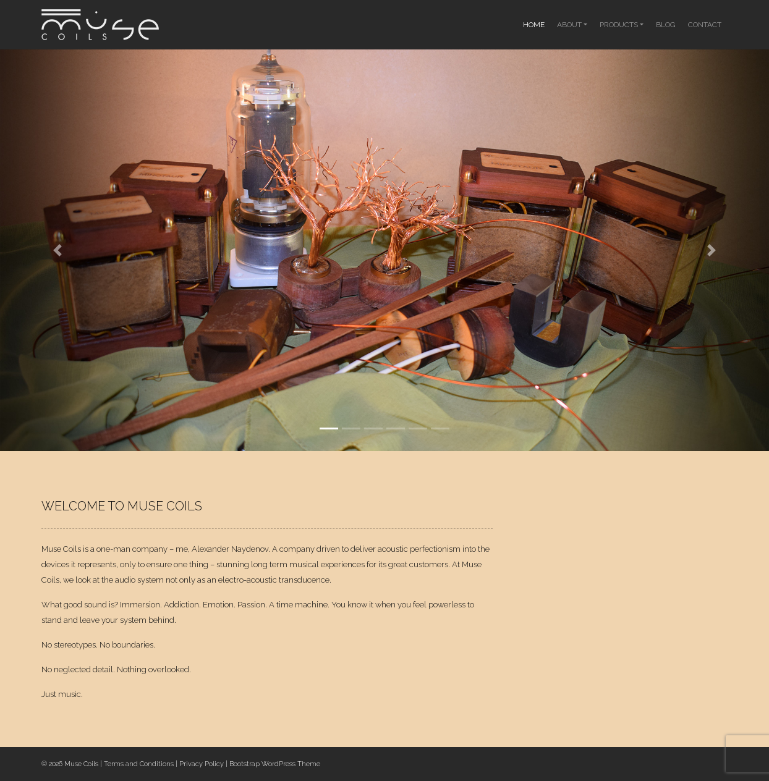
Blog (666, 24)
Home (534, 24)
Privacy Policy (201, 764)
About (569, 24)
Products (619, 24)
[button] (58, 250)
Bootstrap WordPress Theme (274, 764)
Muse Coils (81, 764)
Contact (704, 24)
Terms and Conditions (139, 764)
